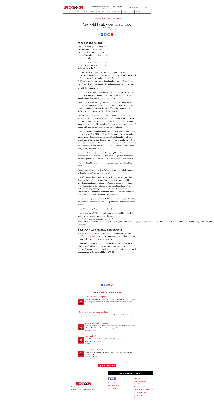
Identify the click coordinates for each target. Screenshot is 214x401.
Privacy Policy (138, 395)
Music (108, 12)
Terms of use (138, 398)
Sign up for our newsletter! (107, 366)
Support (138, 12)
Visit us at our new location (130, 373)
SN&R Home (138, 378)
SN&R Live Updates (107, 8)
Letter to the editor (114, 385)
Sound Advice (117, 18)
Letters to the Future (140, 392)
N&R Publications (139, 387)
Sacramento (96, 18)
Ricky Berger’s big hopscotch (96, 349)
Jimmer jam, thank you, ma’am (96, 323)
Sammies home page (92, 236)
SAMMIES (137, 384)
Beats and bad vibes (92, 336)
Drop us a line (112, 383)
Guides (131, 12)
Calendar (93, 12)
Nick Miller (108, 28)
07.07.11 (94, 343)
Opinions (86, 12)
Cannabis (125, 12)
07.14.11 (94, 330)
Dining (114, 12)
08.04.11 (104, 18)
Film (119, 12)
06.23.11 (95, 356)
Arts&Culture (101, 12)
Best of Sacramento (140, 381)
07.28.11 (94, 306)
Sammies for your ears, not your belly (93, 312)
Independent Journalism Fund (143, 389)
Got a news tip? (113, 388)
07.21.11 (88, 317)
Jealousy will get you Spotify (96, 297)
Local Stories (77, 12)
